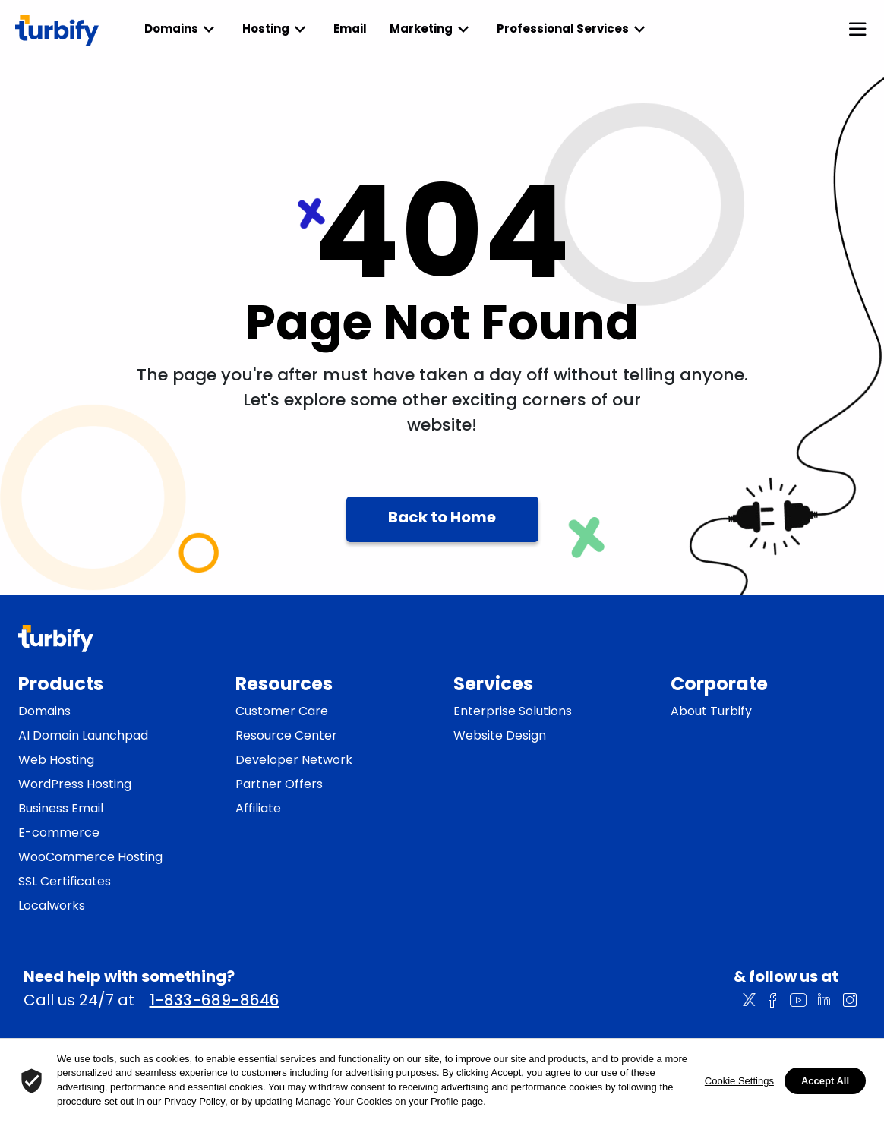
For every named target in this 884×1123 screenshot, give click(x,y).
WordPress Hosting (74, 784)
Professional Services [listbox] (573, 29)
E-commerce (58, 833)
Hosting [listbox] (276, 29)
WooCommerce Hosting (90, 857)
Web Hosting (56, 760)
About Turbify (711, 711)
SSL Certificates (64, 881)
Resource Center (286, 735)
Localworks (51, 906)
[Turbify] (57, 30)
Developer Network (293, 760)
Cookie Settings (739, 1081)
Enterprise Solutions (512, 711)
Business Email (60, 809)
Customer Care (281, 711)
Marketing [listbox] (432, 29)
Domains (44, 711)
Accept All (825, 1081)
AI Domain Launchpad (83, 736)
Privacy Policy (194, 1101)
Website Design (499, 736)
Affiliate (258, 809)
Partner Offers (279, 784)
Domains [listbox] (181, 29)
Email (350, 28)
